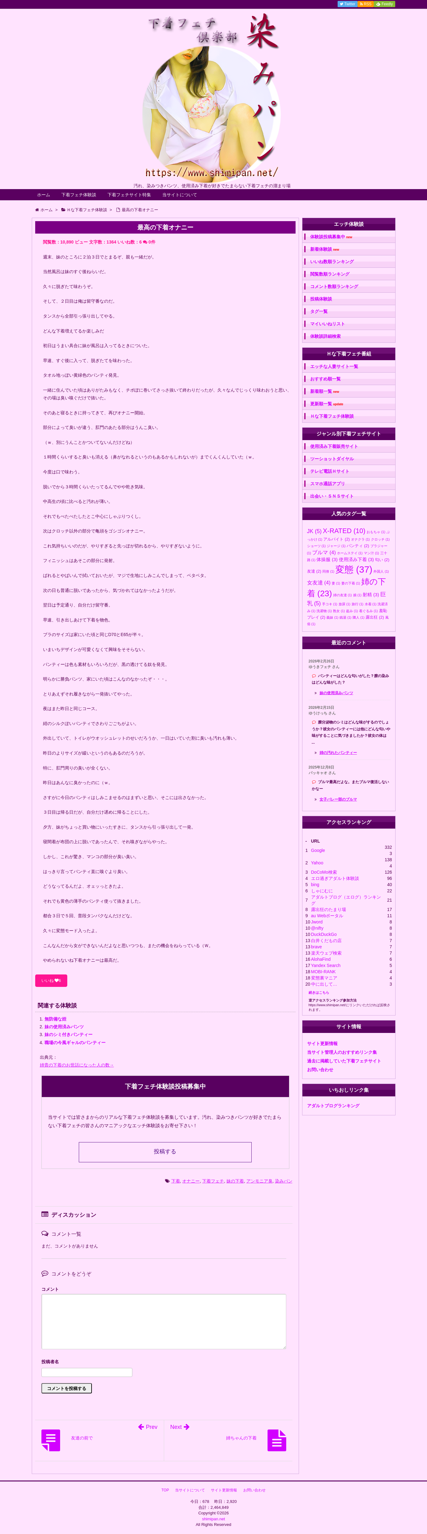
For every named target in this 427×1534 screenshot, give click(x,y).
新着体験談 (324, 249)
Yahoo (317, 862)
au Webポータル (327, 915)
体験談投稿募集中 (331, 237)
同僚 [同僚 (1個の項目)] (328, 571)
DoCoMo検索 (324, 872)
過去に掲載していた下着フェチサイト (344, 1060)
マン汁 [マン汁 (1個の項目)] (371, 553)
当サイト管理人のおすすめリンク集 (342, 1052)
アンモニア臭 (259, 1180)
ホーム (43, 194)
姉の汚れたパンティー (338, 753)
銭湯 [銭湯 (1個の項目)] (345, 617)
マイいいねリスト (327, 324)
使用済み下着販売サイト (334, 446)
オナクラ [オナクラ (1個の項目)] (360, 539)
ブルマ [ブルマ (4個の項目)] (324, 552)
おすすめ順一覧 (325, 379)
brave (316, 946)
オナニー (191, 1180)
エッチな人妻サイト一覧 (334, 366)
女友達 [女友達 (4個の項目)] (319, 582)
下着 (175, 1180)
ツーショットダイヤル (332, 459)
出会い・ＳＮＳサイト (332, 496)
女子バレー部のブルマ (338, 799)
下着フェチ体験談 (78, 194)
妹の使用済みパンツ (64, 1026)
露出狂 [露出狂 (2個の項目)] (375, 617)
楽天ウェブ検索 (326, 953)
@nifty (317, 928)
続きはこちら (319, 992)
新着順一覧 (324, 391)
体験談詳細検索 (325, 336)
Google (318, 850)
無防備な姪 (55, 1018)
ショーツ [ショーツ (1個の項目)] (316, 546)
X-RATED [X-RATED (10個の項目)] (344, 531)
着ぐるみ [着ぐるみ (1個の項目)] (368, 611)
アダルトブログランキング (333, 1105)
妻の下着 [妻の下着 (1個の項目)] (350, 583)
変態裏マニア (324, 977)
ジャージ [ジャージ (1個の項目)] (336, 546)
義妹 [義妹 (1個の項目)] (332, 617)
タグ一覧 (319, 311)
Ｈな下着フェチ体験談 (332, 416)
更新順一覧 (327, 404)
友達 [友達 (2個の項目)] (314, 571)
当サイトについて (179, 194)
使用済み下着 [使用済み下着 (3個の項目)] (356, 559)
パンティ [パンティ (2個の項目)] (358, 545)
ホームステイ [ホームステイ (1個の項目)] (350, 553)
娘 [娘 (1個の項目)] (357, 595)
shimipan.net (213, 1519)
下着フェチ (213, 1180)
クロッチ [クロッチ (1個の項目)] (380, 539)
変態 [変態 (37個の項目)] (353, 569)
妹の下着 (235, 1180)
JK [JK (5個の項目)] (314, 531)
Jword (317, 921)
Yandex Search (326, 965)
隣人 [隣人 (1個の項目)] (358, 617)
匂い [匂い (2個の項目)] (382, 559)
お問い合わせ (320, 1069)
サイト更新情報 (322, 1043)
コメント (50, 1289)
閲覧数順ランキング (329, 274)
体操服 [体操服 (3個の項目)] (327, 559)
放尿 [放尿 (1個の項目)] (344, 604)
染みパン (283, 1180)
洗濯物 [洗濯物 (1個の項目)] (324, 611)
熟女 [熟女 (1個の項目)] (339, 611)
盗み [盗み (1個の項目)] (352, 611)
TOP (165, 1490)
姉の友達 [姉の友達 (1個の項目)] (342, 595)
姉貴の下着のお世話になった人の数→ (77, 1064)
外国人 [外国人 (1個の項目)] (381, 571)
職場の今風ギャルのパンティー (75, 1042)
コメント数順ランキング (334, 286)
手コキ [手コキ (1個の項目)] (329, 604)
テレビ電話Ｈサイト (329, 471)
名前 (163, 1362)
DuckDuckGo (324, 934)
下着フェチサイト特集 (129, 194)
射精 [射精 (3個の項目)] (371, 594)
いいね (51, 980)
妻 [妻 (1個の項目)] (336, 583)
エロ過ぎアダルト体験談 (335, 878)
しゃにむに (322, 890)
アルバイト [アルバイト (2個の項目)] (336, 539)
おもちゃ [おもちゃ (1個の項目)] (376, 532)
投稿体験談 (321, 299)
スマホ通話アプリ (327, 483)
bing (315, 884)
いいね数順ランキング (332, 261)
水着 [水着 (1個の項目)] (371, 604)
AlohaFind (321, 959)
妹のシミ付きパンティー (69, 1034)
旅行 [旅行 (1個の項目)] (357, 604)
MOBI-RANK (323, 971)
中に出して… (324, 984)
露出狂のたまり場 (328, 909)
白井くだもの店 (326, 940)
